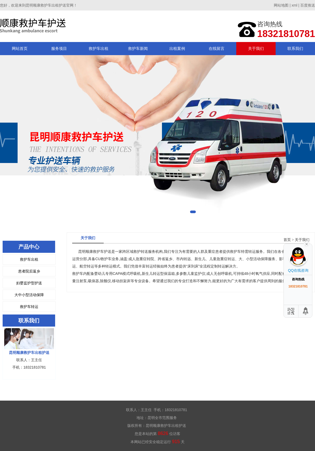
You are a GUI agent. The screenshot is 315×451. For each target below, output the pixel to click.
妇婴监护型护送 (29, 283)
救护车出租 (98, 48)
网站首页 (20, 48)
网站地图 (281, 5)
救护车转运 (29, 307)
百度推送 (307, 5)
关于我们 (256, 48)
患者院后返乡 (29, 271)
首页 (287, 240)
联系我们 (295, 48)
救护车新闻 (138, 48)
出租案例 (177, 48)
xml (294, 5)
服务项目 (59, 48)
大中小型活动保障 (29, 295)
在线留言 (216, 48)
